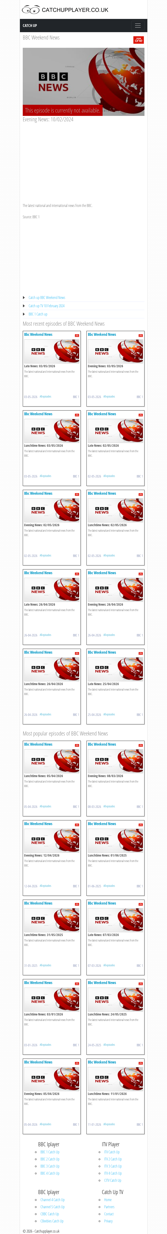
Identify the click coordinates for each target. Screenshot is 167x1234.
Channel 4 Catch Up (53, 1199)
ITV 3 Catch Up (113, 1166)
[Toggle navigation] (137, 25)
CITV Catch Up (112, 1180)
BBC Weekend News (41, 37)
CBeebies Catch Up (52, 1221)
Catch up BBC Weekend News (47, 297)
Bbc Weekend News (38, 334)
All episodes (45, 396)
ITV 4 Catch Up (113, 1173)
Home (108, 1199)
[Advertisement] (83, 158)
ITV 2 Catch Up (113, 1159)
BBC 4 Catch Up (50, 1173)
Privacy (108, 1221)
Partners (109, 1206)
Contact (109, 1213)
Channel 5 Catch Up (53, 1206)
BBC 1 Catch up (38, 314)
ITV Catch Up (112, 1152)
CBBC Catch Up (50, 1213)
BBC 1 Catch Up (50, 1152)
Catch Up (30, 25)
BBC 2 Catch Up (50, 1159)
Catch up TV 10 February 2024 (46, 305)
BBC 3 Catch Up (50, 1166)
